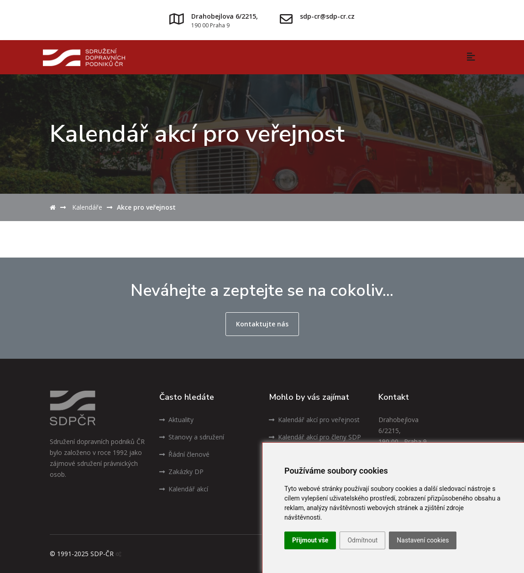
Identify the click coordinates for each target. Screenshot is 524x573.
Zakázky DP (181, 471)
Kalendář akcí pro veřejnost (314, 419)
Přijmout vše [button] (310, 540)
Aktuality (176, 419)
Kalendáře (87, 207)
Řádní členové (184, 454)
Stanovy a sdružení (191, 437)
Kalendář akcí (183, 489)
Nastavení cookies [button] (423, 540)
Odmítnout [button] (362, 540)
